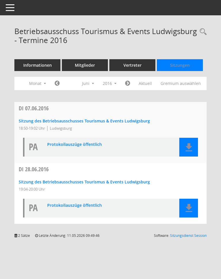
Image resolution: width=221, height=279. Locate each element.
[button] (188, 147)
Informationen (37, 65)
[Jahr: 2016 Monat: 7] (127, 83)
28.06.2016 (34, 169)
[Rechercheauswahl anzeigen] (202, 32)
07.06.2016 (34, 108)
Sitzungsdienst (188, 235)
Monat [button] (37, 83)
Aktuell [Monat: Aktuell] (145, 83)
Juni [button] (88, 83)
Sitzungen (180, 65)
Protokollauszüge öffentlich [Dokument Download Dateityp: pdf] (74, 144)
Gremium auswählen (181, 83)
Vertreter (132, 65)
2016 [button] (110, 83)
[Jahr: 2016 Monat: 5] (57, 83)
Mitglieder (85, 65)
